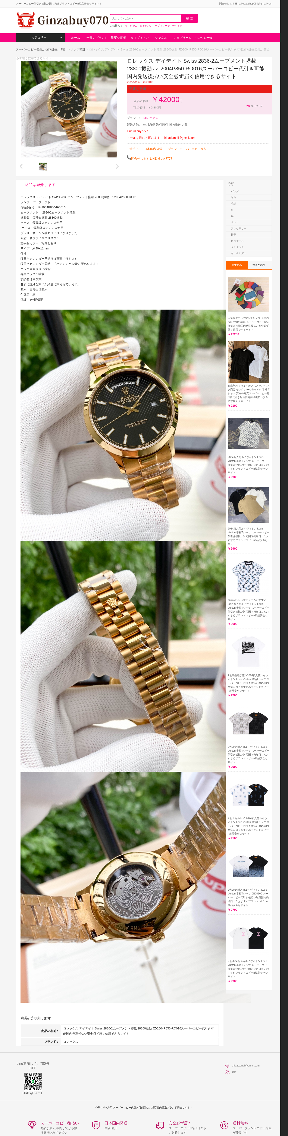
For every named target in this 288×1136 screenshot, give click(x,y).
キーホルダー (238, 253)
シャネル (161, 37)
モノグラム (131, 25)
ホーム (75, 37)
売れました (255, 106)
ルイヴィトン (140, 37)
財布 (233, 197)
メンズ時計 (78, 49)
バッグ (235, 191)
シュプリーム (182, 37)
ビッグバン (146, 25)
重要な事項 (118, 37)
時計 (64, 49)
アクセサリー (238, 228)
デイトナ (177, 25)
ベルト (235, 222)
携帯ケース (237, 240)
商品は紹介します (40, 184)
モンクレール (204, 37)
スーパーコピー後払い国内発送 (37, 49)
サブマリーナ (162, 25)
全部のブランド (97, 37)
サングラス (237, 247)
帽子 (233, 234)
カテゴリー (46, 37)
